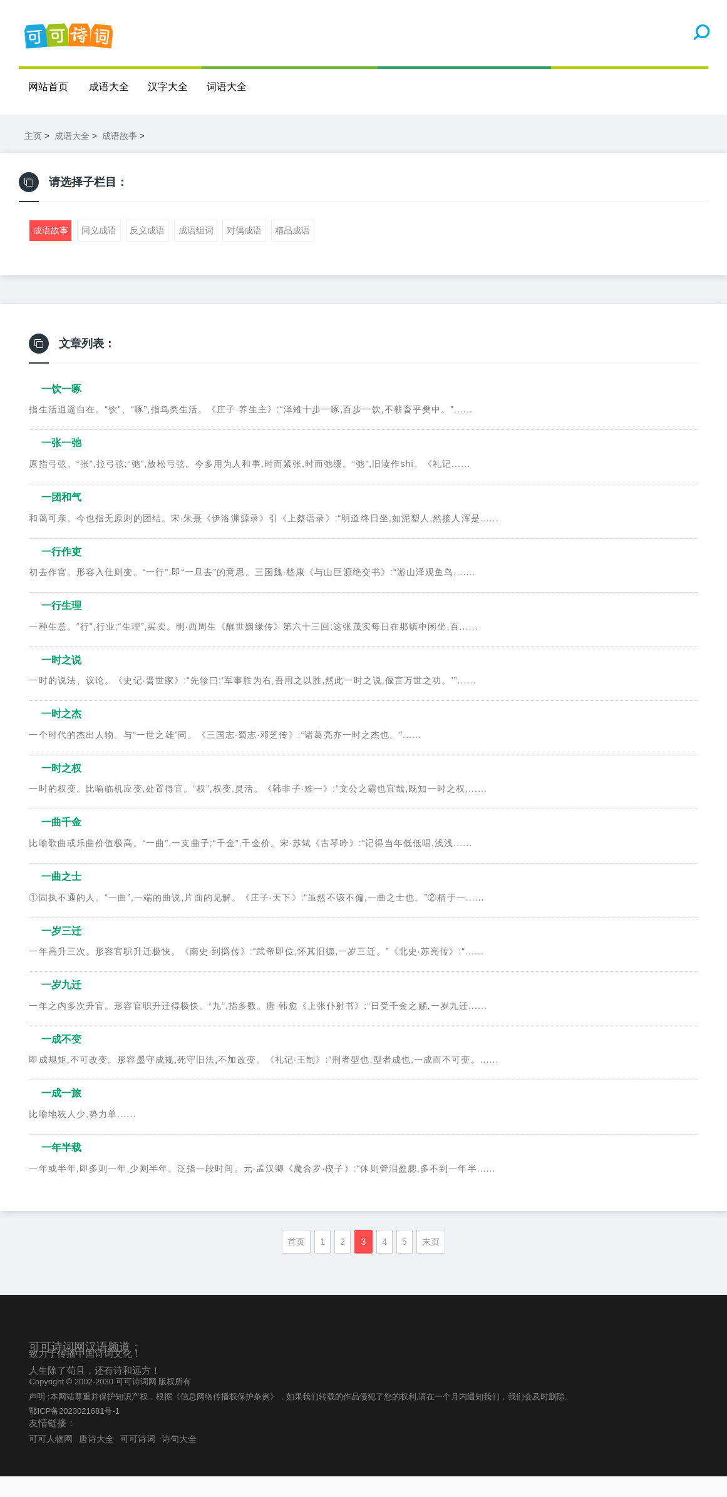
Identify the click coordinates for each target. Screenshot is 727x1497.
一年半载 (61, 1168)
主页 (33, 156)
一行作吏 (61, 572)
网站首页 (48, 86)
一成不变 (61, 1060)
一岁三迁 (61, 951)
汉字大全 (168, 86)
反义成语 (147, 252)
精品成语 (292, 252)
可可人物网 (51, 1460)
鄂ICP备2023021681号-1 (74, 1431)
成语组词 (196, 252)
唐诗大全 (96, 1460)
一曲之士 (61, 897)
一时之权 (61, 789)
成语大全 (110, 86)
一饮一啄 (61, 409)
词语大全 (227, 86)
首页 (296, 1262)
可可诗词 (137, 1460)
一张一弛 (61, 463)
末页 (431, 1262)
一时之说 (61, 680)
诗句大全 (179, 1460)
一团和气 (61, 518)
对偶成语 (244, 252)
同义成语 (98, 252)
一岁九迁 (61, 1005)
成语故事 (119, 156)
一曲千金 (61, 843)
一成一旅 (61, 1114)
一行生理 (61, 626)
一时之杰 (61, 734)
